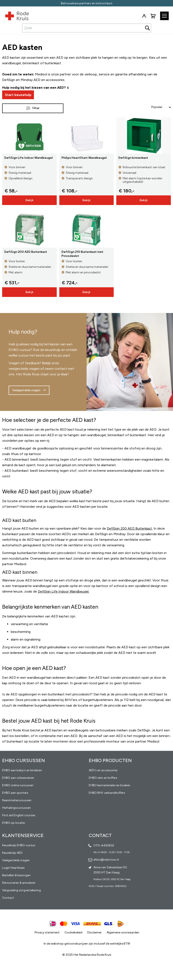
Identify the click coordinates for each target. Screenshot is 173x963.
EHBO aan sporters (15, 793)
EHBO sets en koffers (103, 778)
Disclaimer (94, 932)
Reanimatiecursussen (16, 800)
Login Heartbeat (13, 868)
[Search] (147, 28)
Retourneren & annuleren (18, 883)
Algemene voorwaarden (123, 932)
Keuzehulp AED (12, 853)
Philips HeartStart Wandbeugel (84, 158)
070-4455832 (103, 845)
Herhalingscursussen (16, 808)
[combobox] (86, 27)
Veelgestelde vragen (26, 390)
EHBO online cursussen (18, 785)
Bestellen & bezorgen (16, 875)
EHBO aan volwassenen (18, 778)
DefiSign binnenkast (133, 158)
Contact (8, 898)
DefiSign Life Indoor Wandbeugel (28, 158)
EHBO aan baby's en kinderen (22, 770)
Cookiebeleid (73, 932)
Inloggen (144, 16)
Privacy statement (47, 932)
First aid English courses (18, 815)
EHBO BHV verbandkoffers (107, 793)
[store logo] (14, 15)
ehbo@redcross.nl (106, 859)
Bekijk (29, 200)
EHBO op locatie (13, 823)
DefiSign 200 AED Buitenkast (25, 252)
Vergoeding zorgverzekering (21, 890)
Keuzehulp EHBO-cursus (18, 845)
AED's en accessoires (103, 770)
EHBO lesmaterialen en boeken (109, 785)
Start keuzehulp (18, 95)
